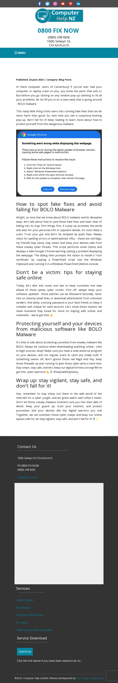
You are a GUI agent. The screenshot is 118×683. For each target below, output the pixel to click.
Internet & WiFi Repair (29, 615)
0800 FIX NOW (59, 30)
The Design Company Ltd (89, 678)
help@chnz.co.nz (27, 477)
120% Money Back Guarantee (34, 630)
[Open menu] (20, 53)
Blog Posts (65, 79)
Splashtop (25, 651)
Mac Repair (23, 607)
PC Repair (22, 622)
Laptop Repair (25, 600)
